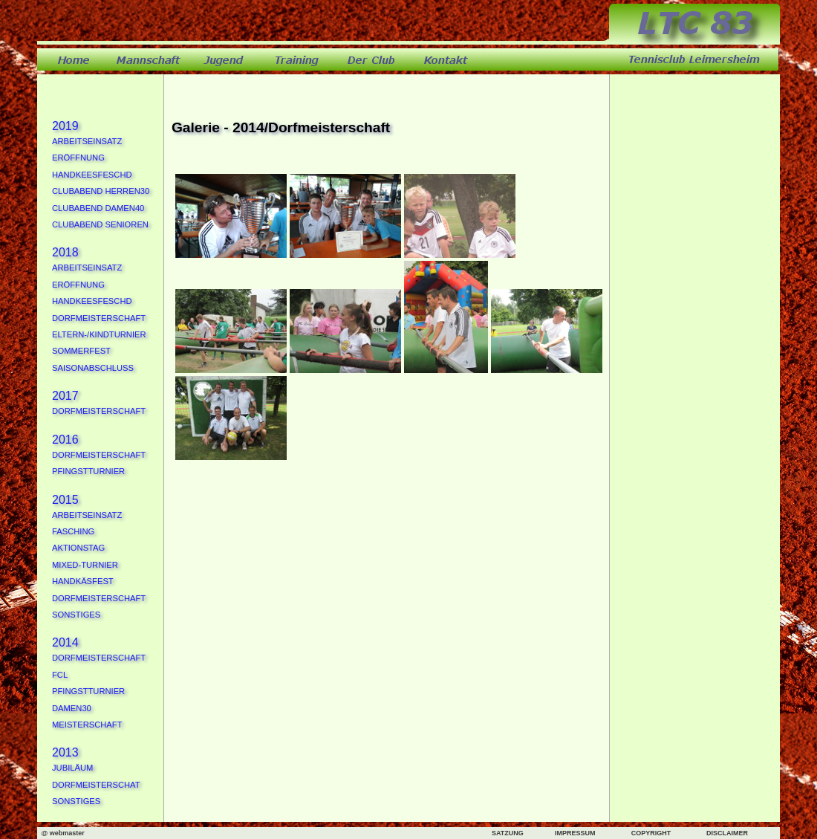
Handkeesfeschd (92, 174)
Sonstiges (76, 614)
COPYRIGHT (651, 833)
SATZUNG (507, 833)
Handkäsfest (83, 581)
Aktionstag (78, 547)
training (297, 59)
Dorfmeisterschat (96, 784)
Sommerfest (81, 350)
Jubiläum (72, 767)
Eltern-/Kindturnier (99, 334)
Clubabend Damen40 (98, 208)
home (74, 59)
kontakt (445, 59)
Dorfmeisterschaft (99, 318)
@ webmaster (62, 833)
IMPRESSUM (575, 833)
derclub (371, 59)
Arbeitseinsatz (87, 141)
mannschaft (148, 59)
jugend (223, 59)
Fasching (73, 531)
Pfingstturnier (88, 471)
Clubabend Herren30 (100, 191)
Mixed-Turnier (85, 564)
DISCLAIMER (727, 833)
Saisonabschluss (93, 367)
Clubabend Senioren (100, 224)
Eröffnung (78, 157)
